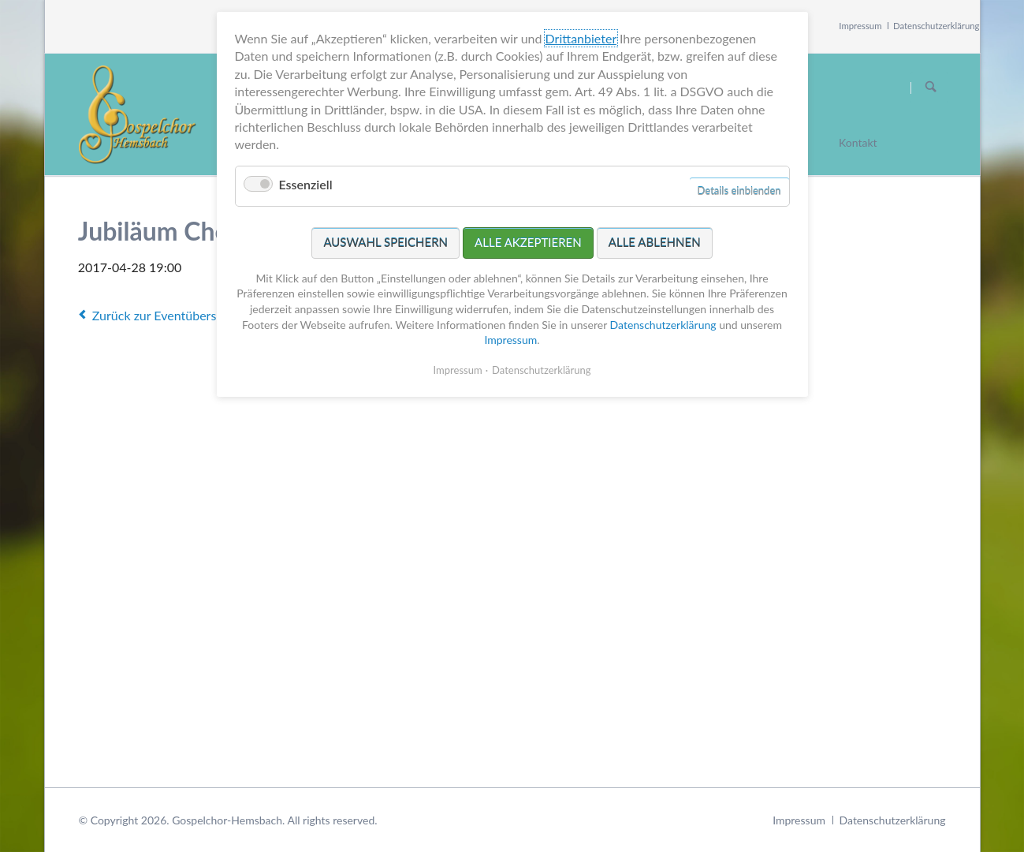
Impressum (860, 26)
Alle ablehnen (655, 242)
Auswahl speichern (385, 242)
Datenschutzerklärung (936, 26)
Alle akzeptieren (528, 242)
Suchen (931, 87)
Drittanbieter (581, 38)
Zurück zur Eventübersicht (164, 315)
